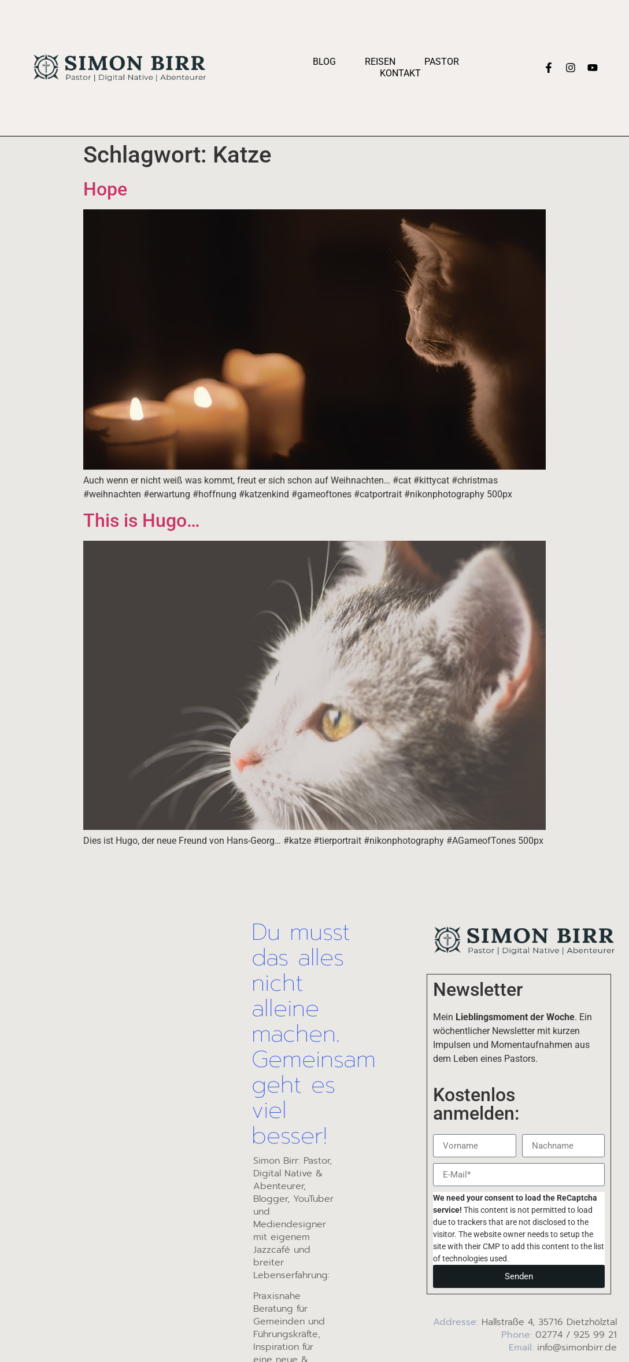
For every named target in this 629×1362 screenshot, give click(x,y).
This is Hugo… (141, 520)
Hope (105, 189)
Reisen (380, 61)
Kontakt (400, 73)
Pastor (441, 61)
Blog (324, 61)
